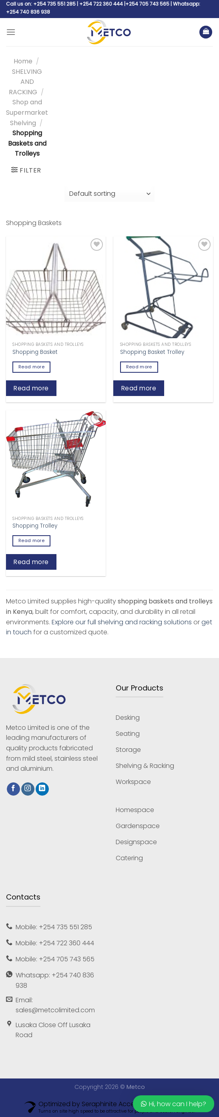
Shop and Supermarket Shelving (27, 112)
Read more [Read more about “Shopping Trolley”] (31, 541)
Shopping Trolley (34, 526)
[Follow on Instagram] (27, 789)
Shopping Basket (35, 352)
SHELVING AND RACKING (25, 82)
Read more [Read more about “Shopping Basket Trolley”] (139, 367)
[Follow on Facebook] (13, 789)
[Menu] (11, 32)
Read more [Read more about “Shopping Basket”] (31, 367)
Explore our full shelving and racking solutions (122, 622)
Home (23, 61)
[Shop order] (109, 194)
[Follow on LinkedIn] (42, 789)
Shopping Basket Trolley (152, 352)
